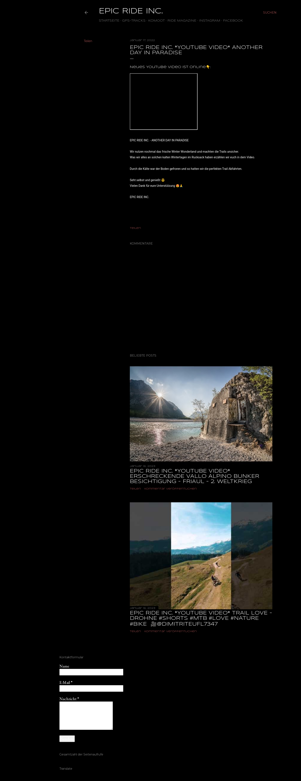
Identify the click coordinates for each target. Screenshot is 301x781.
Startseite (109, 20)
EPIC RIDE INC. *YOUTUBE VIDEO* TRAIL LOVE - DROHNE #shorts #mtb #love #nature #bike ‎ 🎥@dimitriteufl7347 (201, 619)
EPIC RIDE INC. (131, 11)
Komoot (156, 20)
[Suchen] (270, 13)
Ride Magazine (181, 20)
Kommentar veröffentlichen (170, 489)
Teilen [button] (88, 41)
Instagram (209, 20)
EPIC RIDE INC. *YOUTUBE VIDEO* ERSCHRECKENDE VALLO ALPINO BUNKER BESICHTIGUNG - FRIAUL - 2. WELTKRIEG (194, 476)
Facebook (233, 20)
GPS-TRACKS (133, 20)
